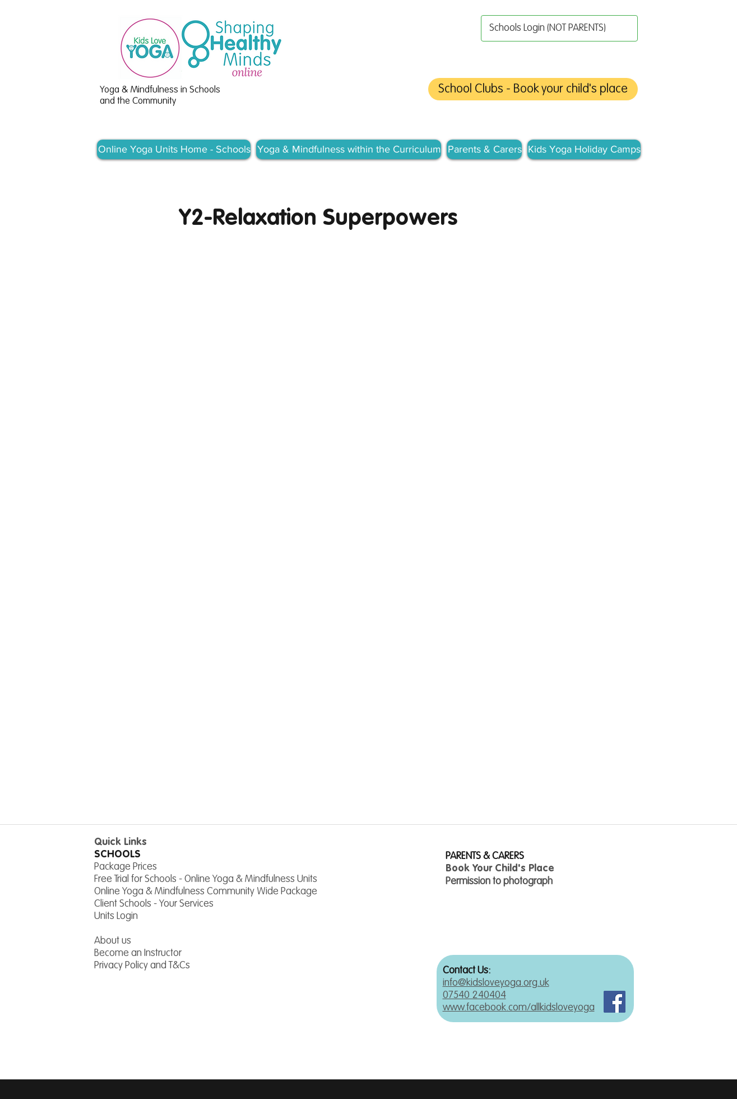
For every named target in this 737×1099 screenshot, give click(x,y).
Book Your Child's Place (500, 869)
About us (112, 941)
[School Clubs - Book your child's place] (533, 89)
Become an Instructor (138, 953)
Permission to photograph (499, 881)
